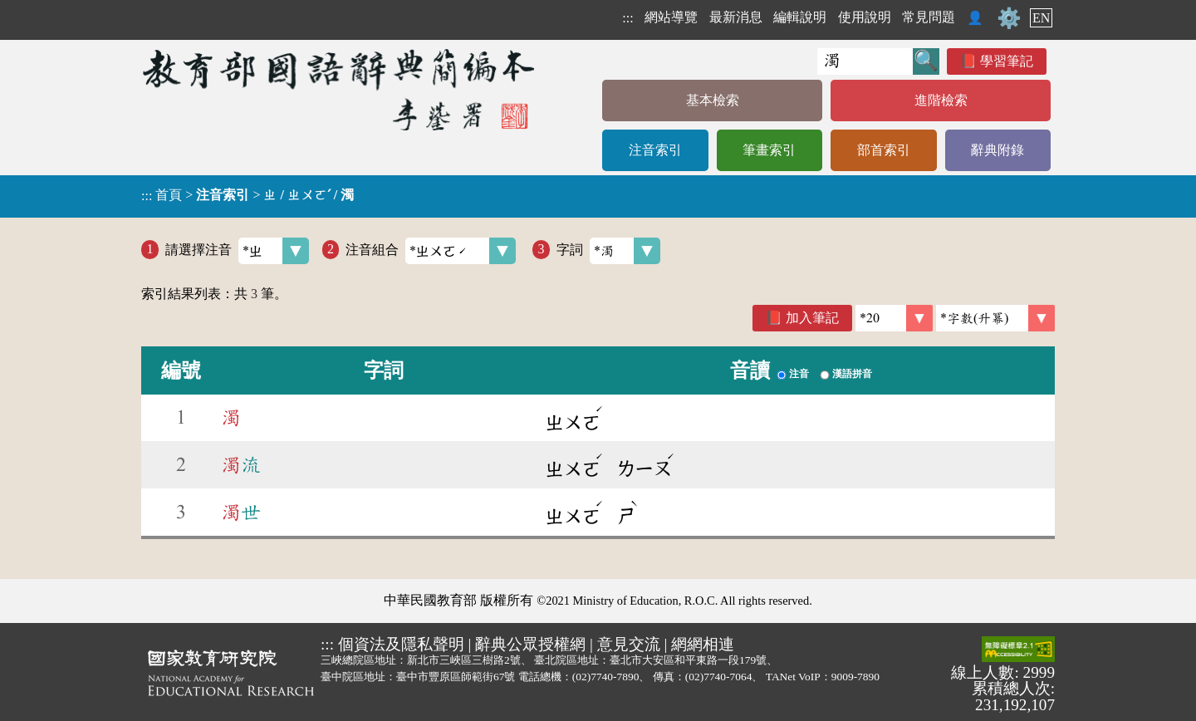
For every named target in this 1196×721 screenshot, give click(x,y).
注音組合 (431, 251)
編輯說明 (799, 17)
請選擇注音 (237, 251)
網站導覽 (671, 17)
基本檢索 (712, 100)
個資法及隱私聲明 (401, 644)
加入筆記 (812, 318)
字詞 (608, 251)
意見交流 (628, 644)
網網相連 (702, 644)
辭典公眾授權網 (530, 644)
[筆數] (894, 318)
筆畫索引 (769, 150)
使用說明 (864, 17)
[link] (995, 318)
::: (627, 18)
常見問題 (928, 17)
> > (247, 195)
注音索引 (655, 150)
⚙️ (1009, 18)
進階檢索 (941, 100)
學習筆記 (1006, 61)
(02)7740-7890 (606, 676)
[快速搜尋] (865, 61)
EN (1041, 18)
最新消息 (735, 17)
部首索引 (883, 150)
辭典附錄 (997, 150)
